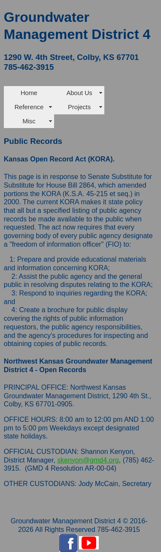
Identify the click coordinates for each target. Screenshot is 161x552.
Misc (28, 121)
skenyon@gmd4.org (87, 460)
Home (29, 93)
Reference (29, 107)
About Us (79, 93)
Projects (79, 107)
